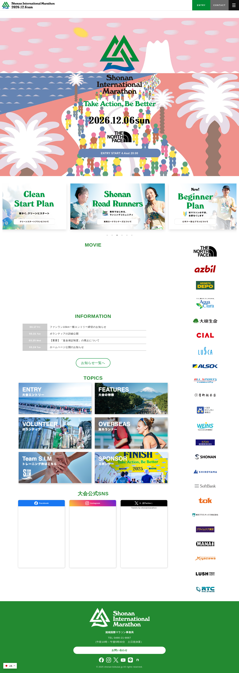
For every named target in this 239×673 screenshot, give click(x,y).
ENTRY (201, 5)
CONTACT (219, 5)
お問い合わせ (119, 650)
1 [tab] (107, 235)
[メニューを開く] (234, 5)
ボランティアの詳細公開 (64, 333)
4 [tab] (122, 235)
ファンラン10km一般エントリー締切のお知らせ (77, 326)
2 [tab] (112, 235)
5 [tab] (127, 235)
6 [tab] (132, 235)
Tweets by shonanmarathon (144, 508)
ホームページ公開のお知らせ (66, 347)
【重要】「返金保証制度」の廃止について (74, 340)
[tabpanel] (119, 208)
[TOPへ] (27, 5)
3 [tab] (117, 235)
